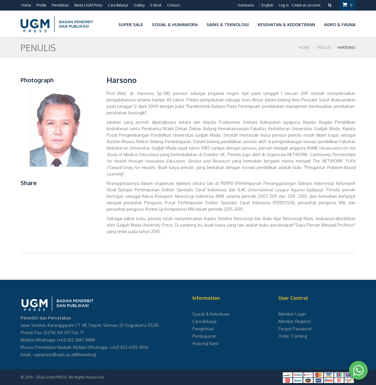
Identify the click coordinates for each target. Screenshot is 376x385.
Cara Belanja (118, 5)
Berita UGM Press (88, 5)
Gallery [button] (139, 5)
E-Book (156, 5)
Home (26, 5)
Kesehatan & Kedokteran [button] (286, 24)
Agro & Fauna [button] (339, 24)
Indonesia (246, 5)
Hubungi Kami (205, 343)
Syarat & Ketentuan (210, 314)
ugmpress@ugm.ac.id (54, 354)
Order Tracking (292, 336)
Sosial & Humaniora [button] (175, 24)
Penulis (324, 47)
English (267, 5)
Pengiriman (203, 328)
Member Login (292, 314)
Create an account (305, 5)
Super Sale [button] (130, 24)
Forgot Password (294, 328)
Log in (284, 5)
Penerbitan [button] (60, 5)
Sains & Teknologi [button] (228, 24)
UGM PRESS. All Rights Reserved (75, 377)
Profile (41, 5)
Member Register (294, 321)
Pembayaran (204, 336)
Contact (173, 5)
